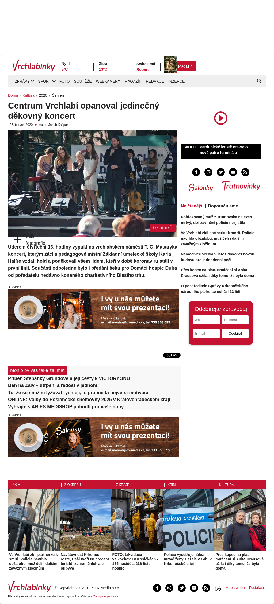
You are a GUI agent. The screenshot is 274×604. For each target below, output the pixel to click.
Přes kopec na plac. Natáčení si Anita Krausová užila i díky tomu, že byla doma (239, 561)
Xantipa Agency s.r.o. (107, 596)
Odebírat (235, 333)
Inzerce (176, 81)
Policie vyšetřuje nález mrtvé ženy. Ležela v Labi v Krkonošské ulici (188, 559)
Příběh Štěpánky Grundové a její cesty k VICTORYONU (69, 378)
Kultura (28, 95)
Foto (64, 81)
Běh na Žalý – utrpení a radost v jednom (52, 385)
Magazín (185, 66)
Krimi (16, 484)
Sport (44, 81)
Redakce (155, 81)
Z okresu (72, 485)
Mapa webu (235, 588)
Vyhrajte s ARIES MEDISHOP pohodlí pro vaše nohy (66, 406)
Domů (13, 95)
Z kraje (122, 485)
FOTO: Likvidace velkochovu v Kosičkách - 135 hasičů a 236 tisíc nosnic (135, 561)
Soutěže (83, 81)
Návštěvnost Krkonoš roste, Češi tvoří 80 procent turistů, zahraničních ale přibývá (85, 561)
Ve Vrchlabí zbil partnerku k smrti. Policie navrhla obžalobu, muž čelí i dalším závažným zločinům (217, 238)
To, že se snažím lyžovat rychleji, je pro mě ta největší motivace (79, 392)
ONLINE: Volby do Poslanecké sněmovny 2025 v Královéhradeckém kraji (89, 399)
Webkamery (108, 81)
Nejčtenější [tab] (192, 206)
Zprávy (22, 81)
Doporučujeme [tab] (223, 206)
